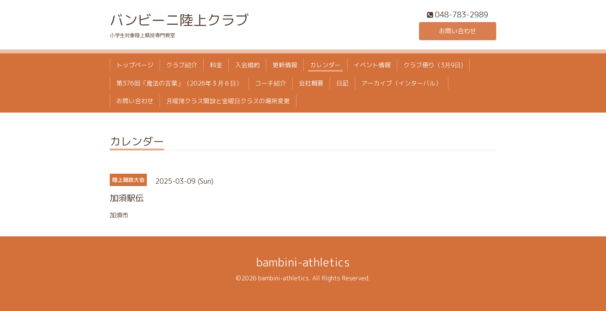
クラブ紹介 (181, 65)
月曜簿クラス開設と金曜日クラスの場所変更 (228, 101)
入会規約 (247, 65)
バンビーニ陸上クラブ (179, 20)
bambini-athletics (303, 262)
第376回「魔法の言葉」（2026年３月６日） (179, 83)
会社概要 (311, 83)
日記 (342, 83)
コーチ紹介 (270, 83)
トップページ (134, 65)
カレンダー (325, 65)
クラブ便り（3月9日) (433, 65)
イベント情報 (372, 65)
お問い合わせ (457, 31)
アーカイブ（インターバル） (401, 83)
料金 (216, 65)
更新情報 (284, 65)
